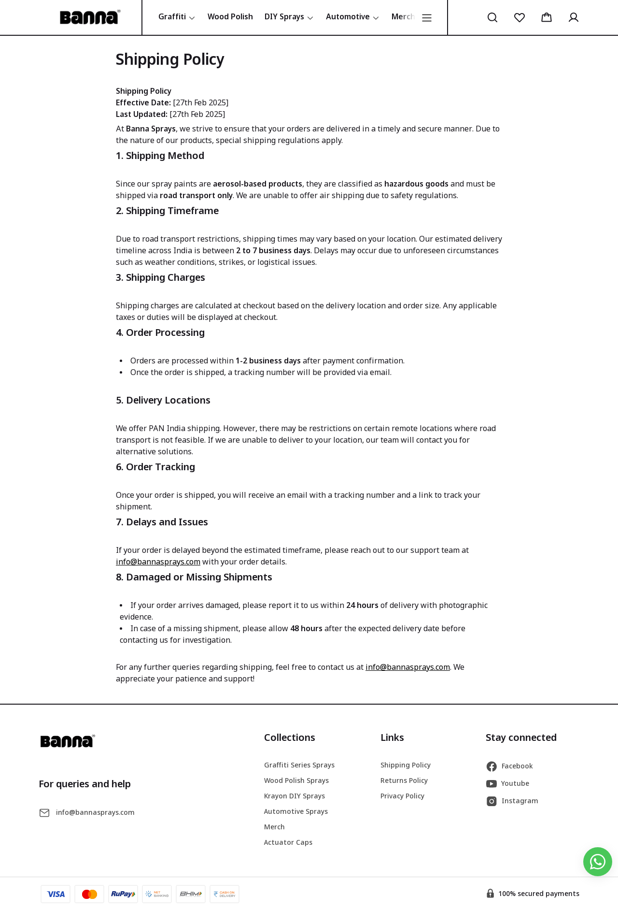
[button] (492, 17)
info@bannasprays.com (158, 562)
